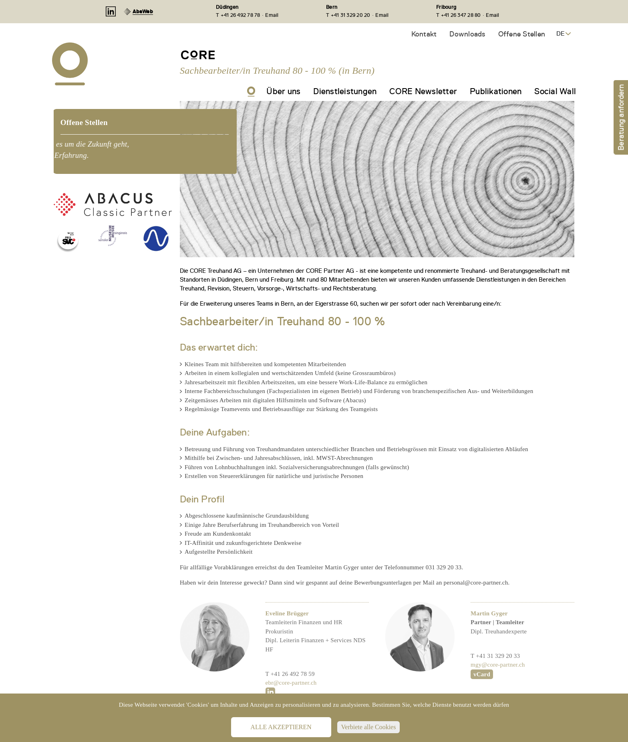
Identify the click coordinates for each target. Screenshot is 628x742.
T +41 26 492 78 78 (238, 15)
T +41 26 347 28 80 (458, 15)
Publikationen (495, 91)
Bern (331, 7)
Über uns (283, 91)
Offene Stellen (521, 34)
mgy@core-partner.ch (498, 685)
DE (560, 33)
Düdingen (227, 7)
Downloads (467, 34)
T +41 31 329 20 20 (348, 15)
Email (271, 15)
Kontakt (424, 34)
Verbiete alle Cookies (368, 727)
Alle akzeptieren (280, 727)
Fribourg (446, 7)
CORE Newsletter (423, 91)
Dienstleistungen (344, 91)
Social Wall (555, 91)
